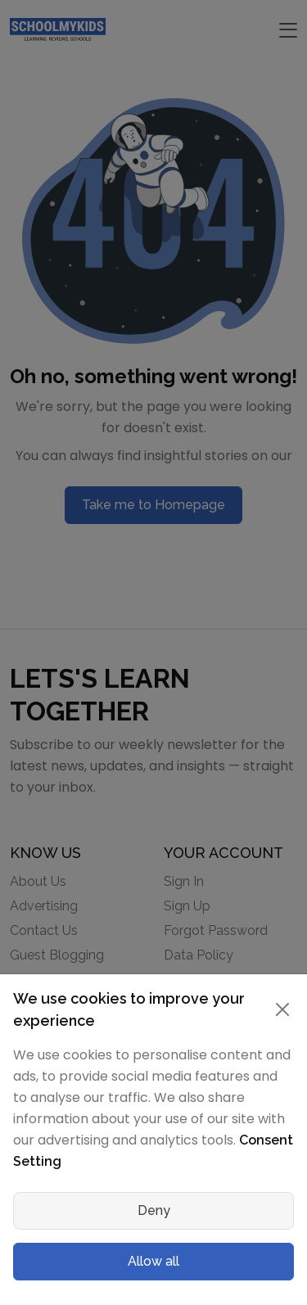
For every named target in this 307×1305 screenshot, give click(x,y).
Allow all (153, 1261)
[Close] (282, 1009)
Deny (154, 1210)
